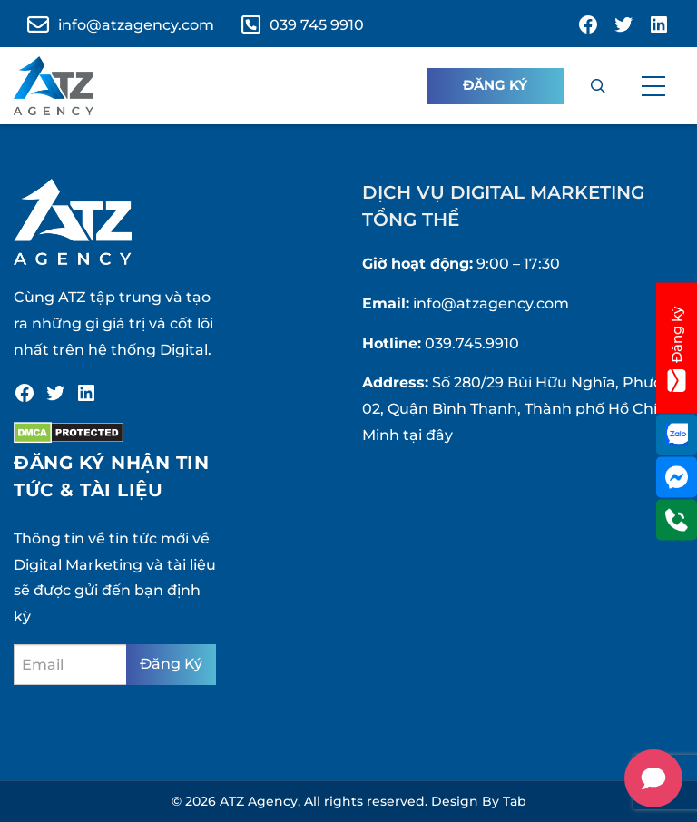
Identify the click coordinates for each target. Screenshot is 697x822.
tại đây (428, 435)
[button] (653, 86)
